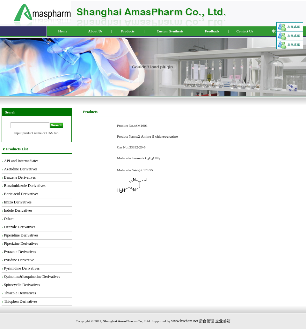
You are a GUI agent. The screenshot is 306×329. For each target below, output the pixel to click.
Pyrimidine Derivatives (22, 268)
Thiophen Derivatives (20, 301)
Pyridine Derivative (19, 260)
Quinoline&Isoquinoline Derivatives (32, 276)
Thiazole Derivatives (20, 293)
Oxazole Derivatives (19, 227)
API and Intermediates (21, 161)
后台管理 (206, 321)
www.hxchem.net (184, 321)
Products (128, 31)
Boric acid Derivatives (21, 194)
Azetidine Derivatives (20, 169)
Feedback (212, 31)
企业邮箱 (222, 321)
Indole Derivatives (18, 210)
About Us (95, 31)
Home (62, 31)
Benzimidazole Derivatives (25, 185)
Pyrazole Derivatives (20, 252)
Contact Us (244, 31)
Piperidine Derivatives (21, 235)
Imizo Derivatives (18, 202)
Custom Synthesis (170, 31)
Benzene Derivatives (20, 177)
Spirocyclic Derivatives (22, 285)
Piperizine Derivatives (21, 243)
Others (9, 218)
